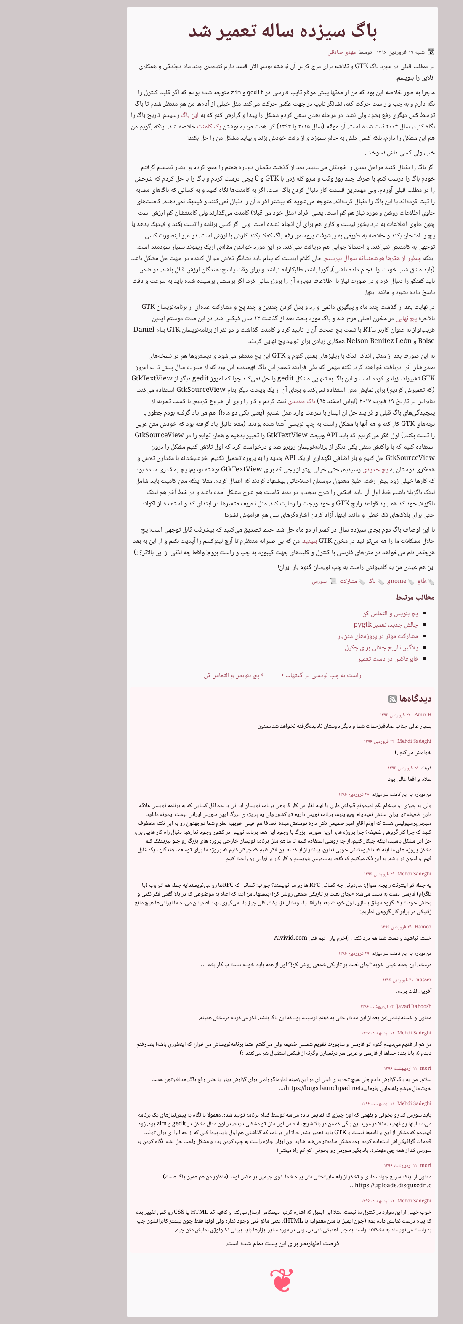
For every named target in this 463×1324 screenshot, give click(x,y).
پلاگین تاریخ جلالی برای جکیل (330, 648)
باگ (325, 582)
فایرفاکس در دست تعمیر (337, 659)
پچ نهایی (355, 318)
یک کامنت (158, 127)
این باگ (139, 115)
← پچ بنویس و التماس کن (184, 675)
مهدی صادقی (291, 53)
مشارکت (301, 582)
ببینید (259, 541)
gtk (375, 582)
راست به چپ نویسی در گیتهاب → (268, 675)
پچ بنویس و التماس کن (339, 613)
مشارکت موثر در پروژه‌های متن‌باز (327, 636)
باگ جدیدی (250, 401)
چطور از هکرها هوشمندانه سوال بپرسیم (322, 258)
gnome (350, 582)
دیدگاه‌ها (363, 699)
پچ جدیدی (324, 470)
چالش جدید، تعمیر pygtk (335, 625)
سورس (268, 582)
